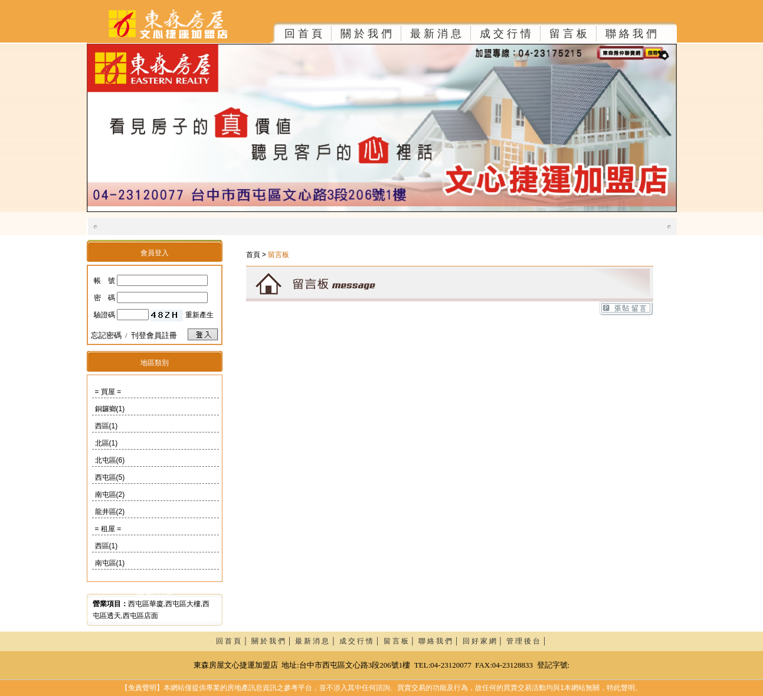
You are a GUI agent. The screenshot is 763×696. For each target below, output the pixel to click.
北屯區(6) (110, 460)
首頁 (253, 255)
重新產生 (199, 315)
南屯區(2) (110, 494)
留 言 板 (568, 34)
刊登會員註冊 (154, 335)
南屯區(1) (110, 563)
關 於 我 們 (366, 34)
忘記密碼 (106, 335)
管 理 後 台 (523, 641)
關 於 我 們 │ (273, 641)
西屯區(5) (110, 477)
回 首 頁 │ (233, 641)
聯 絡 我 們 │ (440, 641)
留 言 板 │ (401, 641)
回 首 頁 (303, 34)
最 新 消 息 (435, 34)
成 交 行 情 (505, 34)
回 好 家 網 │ (485, 641)
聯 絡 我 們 (631, 34)
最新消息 (154, 593)
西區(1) (106, 426)
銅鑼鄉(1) (110, 409)
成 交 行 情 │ (361, 641)
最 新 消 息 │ (317, 641)
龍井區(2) (110, 512)
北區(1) (106, 443)
